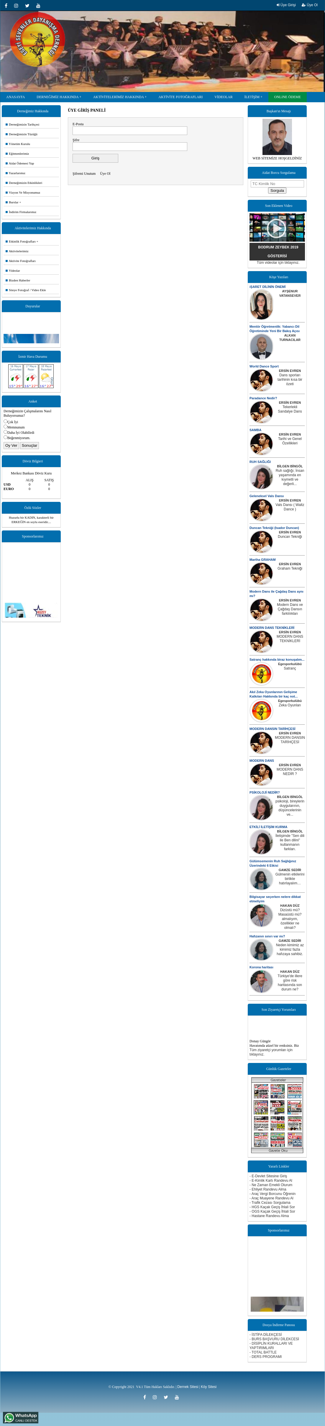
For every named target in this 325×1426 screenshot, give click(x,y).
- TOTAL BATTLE (263, 1352)
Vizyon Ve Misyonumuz (23, 192)
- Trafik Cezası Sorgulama (270, 1203)
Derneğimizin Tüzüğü (21, 134)
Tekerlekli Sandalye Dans (290, 409)
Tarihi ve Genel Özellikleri (290, 441)
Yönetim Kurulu (18, 144)
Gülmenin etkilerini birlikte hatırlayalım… (290, 878)
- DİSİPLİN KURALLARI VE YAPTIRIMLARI (271, 1345)
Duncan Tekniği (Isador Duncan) (274, 528)
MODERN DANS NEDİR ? (290, 771)
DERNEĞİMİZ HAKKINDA (57, 97)
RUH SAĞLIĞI (260, 462)
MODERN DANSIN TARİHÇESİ (273, 729)
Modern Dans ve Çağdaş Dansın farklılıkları (290, 609)
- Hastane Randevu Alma (269, 1216)
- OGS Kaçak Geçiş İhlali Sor (272, 1211)
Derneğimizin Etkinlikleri (24, 182)
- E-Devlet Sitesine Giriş (268, 1176)
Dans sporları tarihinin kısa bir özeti (290, 379)
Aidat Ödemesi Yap (20, 163)
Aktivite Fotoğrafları (21, 261)
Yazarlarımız (15, 173)
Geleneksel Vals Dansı (267, 496)
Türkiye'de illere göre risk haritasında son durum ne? (290, 982)
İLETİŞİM (252, 97)
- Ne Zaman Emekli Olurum (271, 1185)
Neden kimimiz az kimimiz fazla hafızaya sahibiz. (290, 949)
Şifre (76, 140)
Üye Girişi (286, 5)
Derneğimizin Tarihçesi (22, 124)
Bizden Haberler (18, 280)
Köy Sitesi (208, 1387)
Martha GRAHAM (263, 559)
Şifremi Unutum (84, 174)
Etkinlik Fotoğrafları (21, 241)
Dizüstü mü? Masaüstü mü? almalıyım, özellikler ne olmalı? (290, 919)
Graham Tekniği (290, 568)
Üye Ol (310, 5)
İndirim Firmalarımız (21, 212)
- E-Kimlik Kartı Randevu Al (271, 1180)
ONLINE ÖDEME (287, 97)
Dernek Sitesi (187, 1387)
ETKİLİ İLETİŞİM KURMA (268, 827)
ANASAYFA (15, 97)
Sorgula (277, 190)
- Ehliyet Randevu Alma (268, 1189)
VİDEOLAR (223, 97)
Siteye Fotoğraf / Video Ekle (26, 290)
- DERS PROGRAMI (266, 1357)
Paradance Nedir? (263, 398)
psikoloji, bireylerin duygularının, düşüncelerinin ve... (289, 808)
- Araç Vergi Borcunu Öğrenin (273, 1194)
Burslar (12, 202)
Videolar (13, 270)
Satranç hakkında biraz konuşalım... (277, 659)
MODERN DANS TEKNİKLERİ (272, 627)
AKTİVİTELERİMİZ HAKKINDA (118, 97)
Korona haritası (261, 967)
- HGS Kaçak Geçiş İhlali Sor (272, 1207)
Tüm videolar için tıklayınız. (278, 263)
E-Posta (78, 124)
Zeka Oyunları (290, 705)
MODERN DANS (262, 760)
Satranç (290, 668)
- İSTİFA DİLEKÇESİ (266, 1335)
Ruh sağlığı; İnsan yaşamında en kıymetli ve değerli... (290, 477)
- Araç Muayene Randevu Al (271, 1198)
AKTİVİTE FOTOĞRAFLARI (180, 97)
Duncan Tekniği (290, 537)
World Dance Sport (264, 366)
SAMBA (255, 430)
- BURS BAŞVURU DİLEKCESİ (274, 1339)
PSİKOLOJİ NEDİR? (265, 792)
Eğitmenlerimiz (17, 153)
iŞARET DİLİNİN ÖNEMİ (267, 287)
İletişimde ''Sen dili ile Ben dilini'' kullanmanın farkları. (289, 842)
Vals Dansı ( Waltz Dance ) (289, 507)
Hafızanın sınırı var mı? (267, 936)
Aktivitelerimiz (17, 251)
